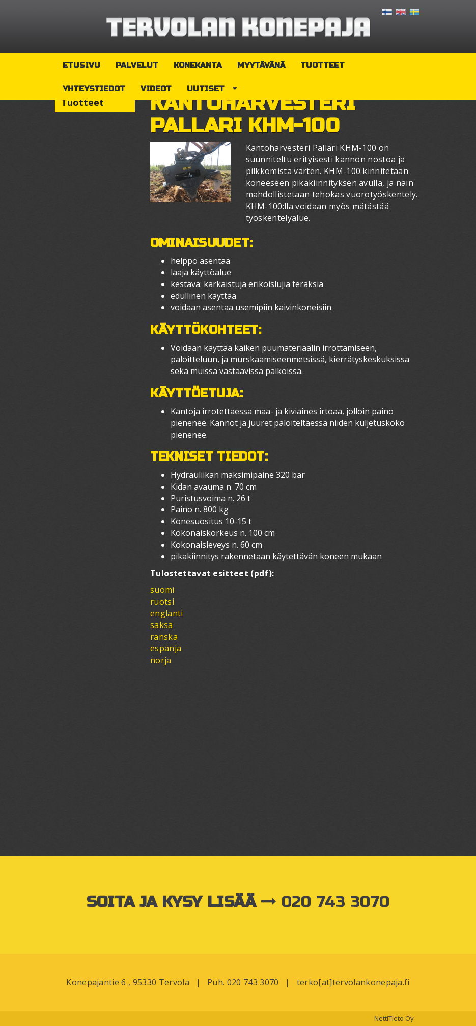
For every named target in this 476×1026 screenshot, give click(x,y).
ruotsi (162, 601)
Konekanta (198, 65)
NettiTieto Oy (394, 1018)
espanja (165, 648)
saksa (161, 625)
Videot (156, 88)
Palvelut (137, 65)
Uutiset (206, 88)
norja (161, 660)
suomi (162, 589)
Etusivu (81, 65)
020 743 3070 (336, 902)
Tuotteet (322, 65)
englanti (166, 613)
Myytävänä (261, 65)
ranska (164, 636)
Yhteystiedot (94, 88)
